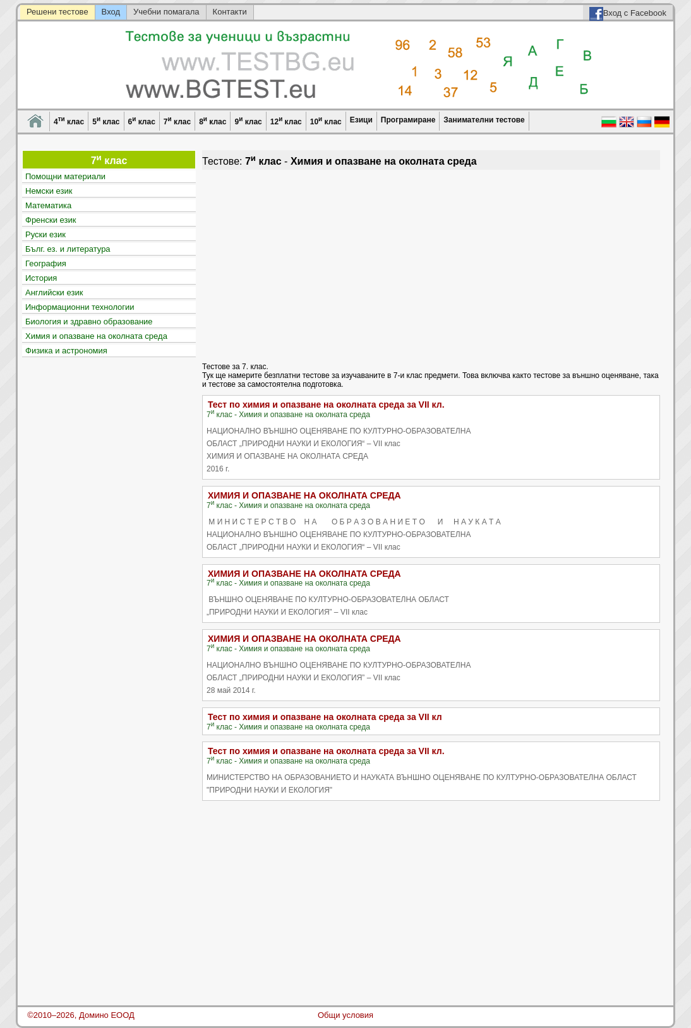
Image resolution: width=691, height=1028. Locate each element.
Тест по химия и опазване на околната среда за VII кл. (326, 404)
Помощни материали (65, 176)
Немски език (48, 191)
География (45, 263)
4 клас (69, 120)
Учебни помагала (166, 11)
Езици (361, 119)
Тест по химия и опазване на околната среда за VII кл (325, 717)
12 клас (286, 120)
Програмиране (408, 119)
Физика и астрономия (66, 350)
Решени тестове (57, 11)
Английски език (54, 292)
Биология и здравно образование (89, 321)
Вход (111, 11)
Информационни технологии (80, 307)
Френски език (50, 220)
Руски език (45, 234)
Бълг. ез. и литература (68, 249)
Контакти (230, 11)
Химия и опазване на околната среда (96, 336)
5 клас (105, 120)
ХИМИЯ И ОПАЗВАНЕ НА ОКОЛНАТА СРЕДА (304, 495)
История (41, 278)
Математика (48, 205)
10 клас (326, 120)
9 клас (247, 120)
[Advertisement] (431, 264)
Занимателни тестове (483, 119)
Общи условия (345, 1015)
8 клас (212, 120)
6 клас (141, 120)
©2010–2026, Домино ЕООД (81, 1015)
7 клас (177, 120)
